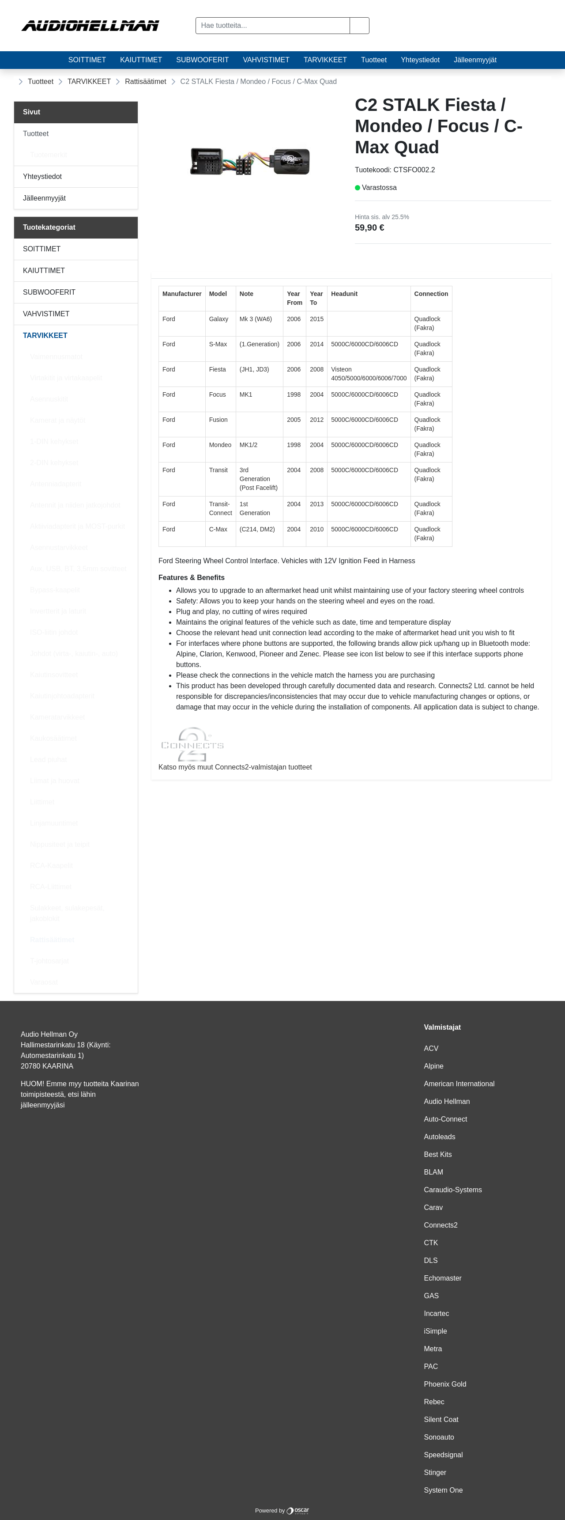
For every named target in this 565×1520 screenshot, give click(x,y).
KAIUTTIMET (141, 60)
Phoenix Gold (445, 1384)
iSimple (435, 1331)
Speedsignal (443, 1455)
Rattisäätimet (145, 81)
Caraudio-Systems (453, 1190)
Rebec (434, 1402)
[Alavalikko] (128, 133)
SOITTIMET (87, 60)
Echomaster (443, 1278)
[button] (359, 25)
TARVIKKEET (325, 60)
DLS (431, 1260)
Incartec (436, 1313)
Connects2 (441, 1225)
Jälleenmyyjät (475, 60)
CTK (431, 1243)
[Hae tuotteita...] (273, 25)
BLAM (434, 1172)
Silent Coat (441, 1419)
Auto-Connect (445, 1119)
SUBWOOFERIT (202, 60)
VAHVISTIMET (266, 60)
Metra (433, 1349)
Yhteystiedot (420, 60)
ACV (431, 1048)
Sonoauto (439, 1437)
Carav (433, 1207)
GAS (431, 1296)
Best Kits (438, 1154)
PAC (431, 1366)
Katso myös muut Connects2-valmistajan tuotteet (351, 749)
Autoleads (440, 1137)
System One (443, 1490)
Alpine (434, 1066)
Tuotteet (374, 60)
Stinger (435, 1472)
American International (459, 1084)
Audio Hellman (447, 1101)
